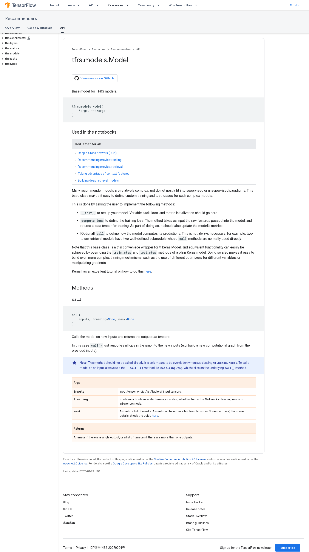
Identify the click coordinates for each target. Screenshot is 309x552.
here (148, 271)
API (91, 5)
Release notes (195, 509)
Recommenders (21, 18)
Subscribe (287, 548)
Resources (98, 49)
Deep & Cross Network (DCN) (97, 153)
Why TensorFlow (180, 5)
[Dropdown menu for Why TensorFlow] (197, 5)
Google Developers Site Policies (133, 463)
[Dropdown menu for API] (99, 5)
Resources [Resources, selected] (116, 5)
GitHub (295, 5)
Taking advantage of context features (103, 173)
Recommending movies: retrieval (100, 166)
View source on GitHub (94, 78)
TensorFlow (79, 49)
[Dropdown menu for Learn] (80, 5)
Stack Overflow (196, 516)
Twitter (68, 516)
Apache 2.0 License (75, 463)
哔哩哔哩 (69, 523)
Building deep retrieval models (98, 180)
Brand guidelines (197, 523)
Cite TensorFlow (197, 530)
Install (54, 5)
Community (146, 5)
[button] (28, 32)
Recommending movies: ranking (100, 160)
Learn (70, 5)
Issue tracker (195, 502)
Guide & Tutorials (39, 28)
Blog (66, 502)
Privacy (81, 547)
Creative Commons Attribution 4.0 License (180, 459)
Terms (67, 547)
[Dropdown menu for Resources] (129, 5)
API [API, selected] (62, 28)
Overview (12, 28)
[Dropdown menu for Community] (159, 5)
